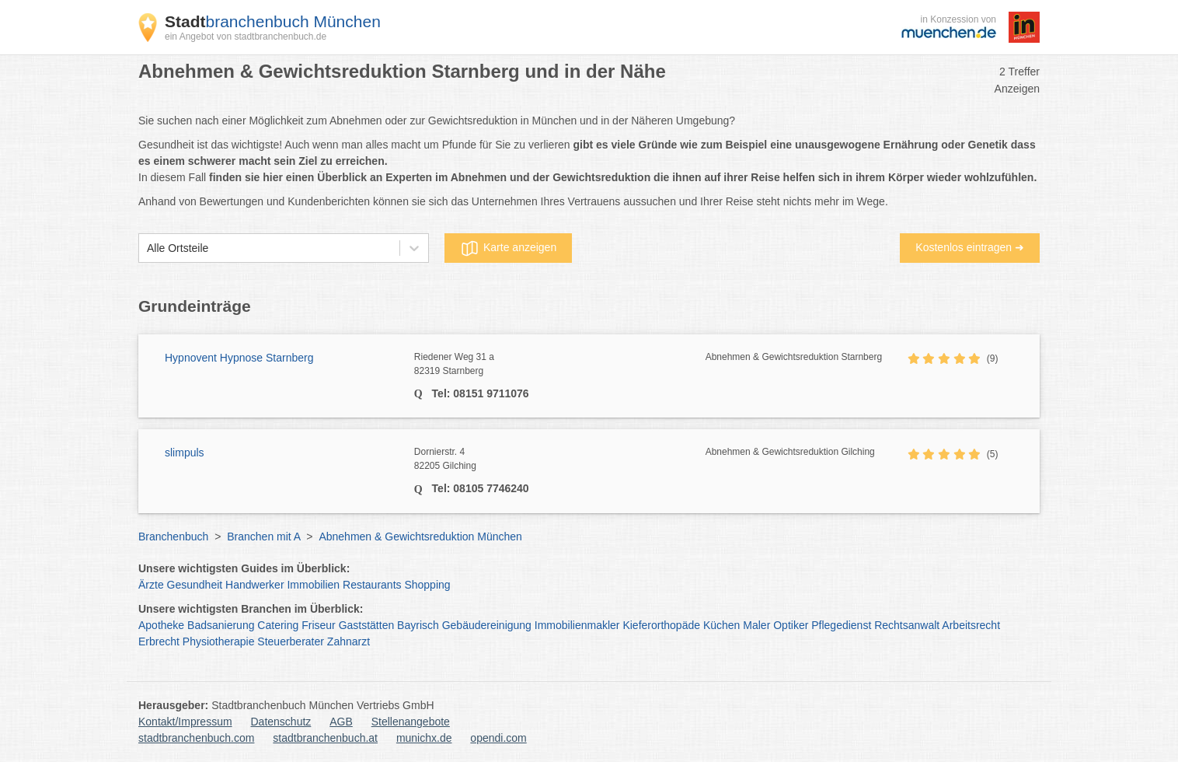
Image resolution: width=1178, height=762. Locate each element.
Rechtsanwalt (906, 625)
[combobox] (146, 248)
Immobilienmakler (577, 625)
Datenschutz (281, 721)
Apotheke (161, 625)
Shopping (427, 584)
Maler (756, 625)
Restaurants (372, 584)
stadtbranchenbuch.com (196, 738)
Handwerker (254, 584)
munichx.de (424, 738)
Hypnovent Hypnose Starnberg (239, 357)
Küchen (721, 625)
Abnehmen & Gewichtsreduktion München (420, 536)
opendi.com (498, 738)
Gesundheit (195, 584)
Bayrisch (418, 625)
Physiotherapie (219, 641)
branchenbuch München (273, 21)
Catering (277, 625)
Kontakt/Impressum (185, 721)
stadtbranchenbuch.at (325, 738)
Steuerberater (290, 641)
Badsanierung (220, 625)
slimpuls (184, 452)
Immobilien (313, 584)
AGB (341, 721)
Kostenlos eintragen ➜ (969, 247)
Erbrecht (158, 641)
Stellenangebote (410, 721)
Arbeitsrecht (971, 625)
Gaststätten (367, 625)
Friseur (318, 625)
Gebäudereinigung (486, 625)
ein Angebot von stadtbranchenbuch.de (245, 36)
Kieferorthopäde (661, 625)
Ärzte (151, 584)
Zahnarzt (348, 641)
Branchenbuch (173, 536)
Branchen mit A (263, 536)
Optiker (790, 625)
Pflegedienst (841, 625)
